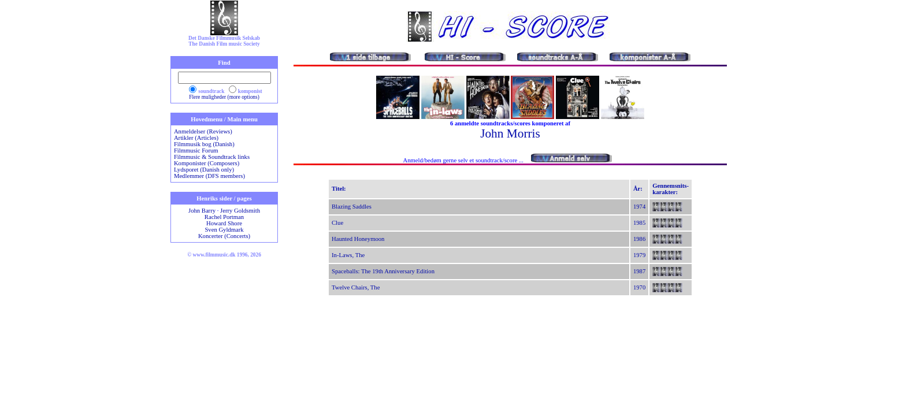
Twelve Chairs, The (356, 287)
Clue (337, 223)
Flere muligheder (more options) (224, 97)
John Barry (202, 210)
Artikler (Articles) (196, 138)
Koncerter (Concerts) (224, 236)
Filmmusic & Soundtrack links (212, 157)
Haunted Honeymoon (358, 239)
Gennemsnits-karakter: (670, 189)
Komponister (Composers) (206, 163)
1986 (639, 239)
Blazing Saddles (352, 206)
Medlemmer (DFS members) (209, 176)
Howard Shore (224, 223)
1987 (639, 271)
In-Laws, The (348, 255)
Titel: (339, 188)
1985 (639, 223)
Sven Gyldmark (224, 229)
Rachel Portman (224, 217)
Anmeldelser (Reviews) (203, 131)
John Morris (510, 133)
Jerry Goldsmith (240, 210)
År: (638, 188)
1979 (639, 255)
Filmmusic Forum (196, 150)
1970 (639, 287)
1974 (639, 206)
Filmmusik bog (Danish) (204, 144)
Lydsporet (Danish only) (204, 169)
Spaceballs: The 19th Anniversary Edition (383, 271)
